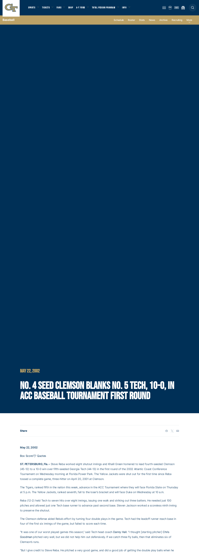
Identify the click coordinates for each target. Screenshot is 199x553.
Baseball (8, 22)
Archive (163, 22)
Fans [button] (61, 8)
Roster (131, 22)
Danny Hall (120, 534)
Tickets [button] (47, 8)
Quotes (41, 458)
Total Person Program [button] (108, 8)
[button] (192, 9)
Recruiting (177, 22)
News (152, 22)
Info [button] (129, 8)
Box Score (26, 458)
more (189, 22)
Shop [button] (73, 8)
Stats (142, 22)
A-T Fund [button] (83, 8)
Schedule (119, 22)
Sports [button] (32, 8)
